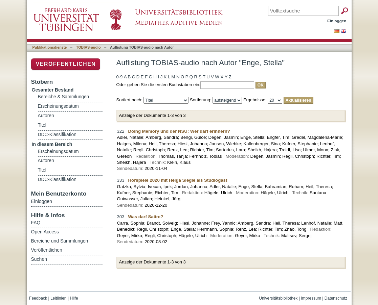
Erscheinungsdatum (58, 106)
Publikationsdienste (49, 47)
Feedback (38, 298)
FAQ (36, 222)
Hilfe (74, 298)
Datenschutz (336, 298)
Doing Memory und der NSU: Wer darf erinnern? (179, 131)
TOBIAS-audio (88, 47)
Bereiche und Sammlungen (59, 241)
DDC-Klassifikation (57, 134)
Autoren (46, 115)
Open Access (45, 231)
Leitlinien (58, 298)
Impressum (311, 298)
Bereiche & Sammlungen (63, 96)
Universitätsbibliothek (278, 298)
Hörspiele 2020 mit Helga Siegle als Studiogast (177, 180)
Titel (42, 125)
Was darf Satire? (145, 216)
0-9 (119, 76)
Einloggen (337, 21)
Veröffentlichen (66, 64)
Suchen (39, 259)
